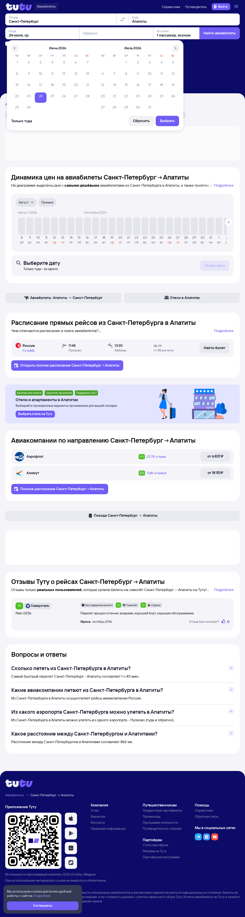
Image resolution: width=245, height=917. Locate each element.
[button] (71, 819)
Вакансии (98, 816)
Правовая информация (108, 828)
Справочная (171, 7)
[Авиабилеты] (46, 6)
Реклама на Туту (155, 851)
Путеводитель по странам (162, 828)
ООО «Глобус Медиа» (79, 874)
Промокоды (151, 816)
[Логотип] (19, 7)
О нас (95, 810)
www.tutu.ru (78, 880)
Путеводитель (196, 7)
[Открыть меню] (237, 6)
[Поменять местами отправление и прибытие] (123, 44)
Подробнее (224, 185)
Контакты (98, 822)
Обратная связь (206, 816)
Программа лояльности (160, 822)
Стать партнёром (155, 845)
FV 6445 (28, 351)
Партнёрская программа (161, 857)
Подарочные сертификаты (162, 810)
